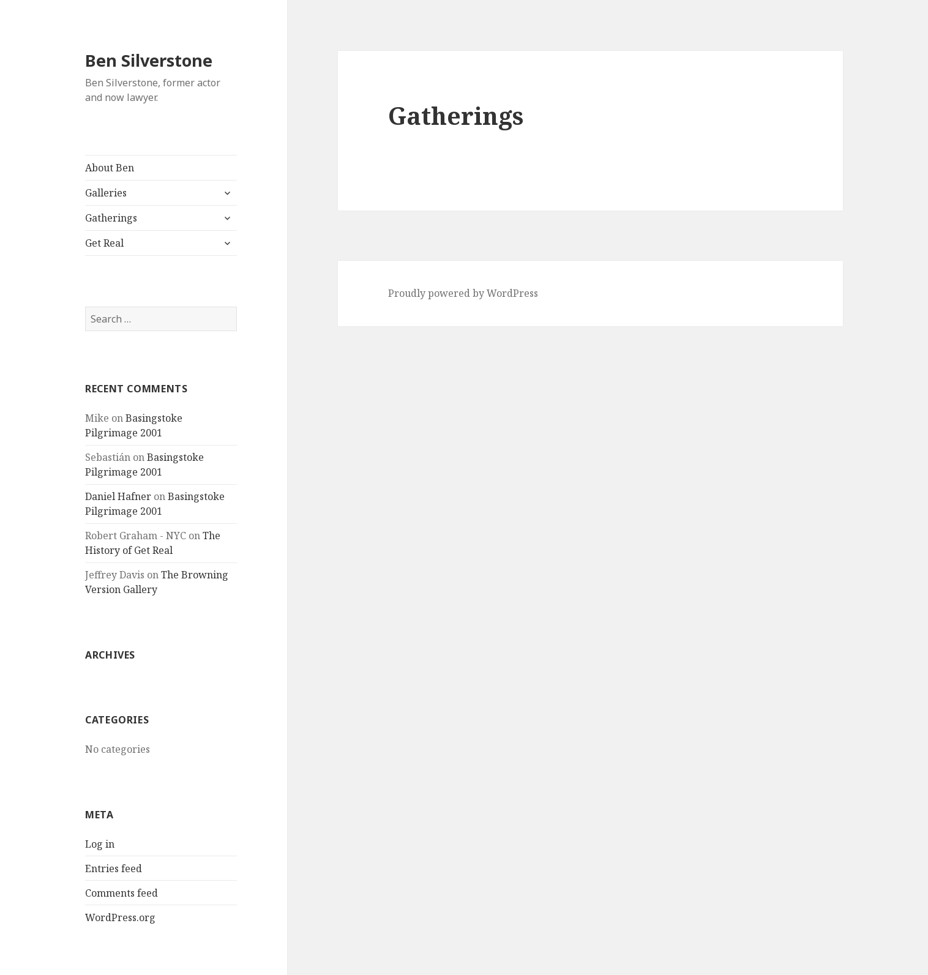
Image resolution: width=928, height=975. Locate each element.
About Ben (109, 167)
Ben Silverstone (148, 60)
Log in (99, 844)
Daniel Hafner (118, 496)
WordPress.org (120, 917)
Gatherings (111, 218)
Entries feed (113, 868)
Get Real (104, 243)
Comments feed (121, 893)
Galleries (106, 193)
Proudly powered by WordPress (463, 293)
